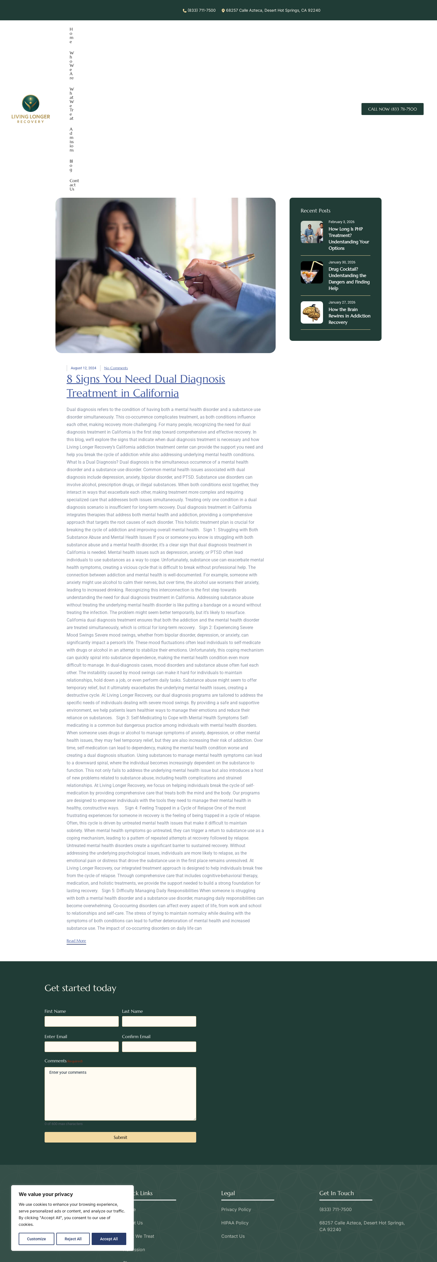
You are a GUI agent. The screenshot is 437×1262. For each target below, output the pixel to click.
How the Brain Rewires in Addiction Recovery (349, 175)
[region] (72, 1218)
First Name (55, 869)
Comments (64, 919)
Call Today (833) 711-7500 (218, 1250)
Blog (187, 38)
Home (75, 38)
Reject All (73, 1239)
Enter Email (56, 895)
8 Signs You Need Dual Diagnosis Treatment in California (148, 245)
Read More (76, 799)
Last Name (132, 869)
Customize (36, 1239)
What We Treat (134, 38)
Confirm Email (136, 895)
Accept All (109, 1239)
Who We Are (100, 38)
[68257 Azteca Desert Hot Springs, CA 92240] (316, 914)
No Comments (116, 227)
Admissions (166, 38)
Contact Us (208, 38)
